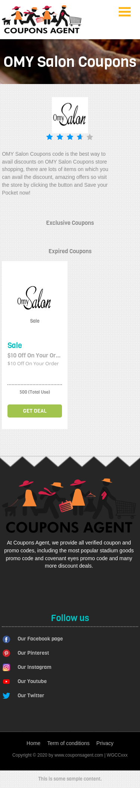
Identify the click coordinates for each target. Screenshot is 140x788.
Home (33, 743)
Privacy (104, 743)
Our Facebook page (40, 638)
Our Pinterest (33, 653)
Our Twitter (31, 695)
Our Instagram (34, 667)
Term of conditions (68, 743)
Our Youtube (32, 681)
